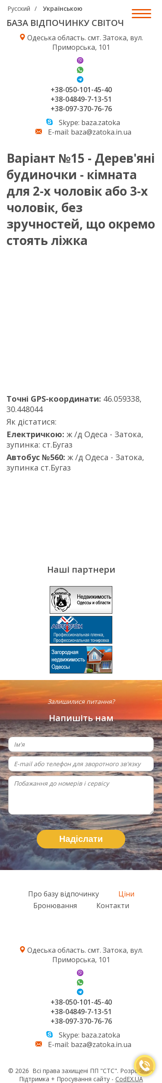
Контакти (112, 905)
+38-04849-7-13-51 (81, 99)
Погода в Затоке (71, 513)
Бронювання (55, 905)
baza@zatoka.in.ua (101, 132)
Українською (63, 8)
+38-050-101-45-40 (81, 89)
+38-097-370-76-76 (81, 108)
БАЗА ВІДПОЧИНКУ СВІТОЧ (65, 23)
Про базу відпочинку (63, 894)
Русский (18, 8)
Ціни (126, 894)
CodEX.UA (129, 1079)
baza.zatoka (100, 122)
